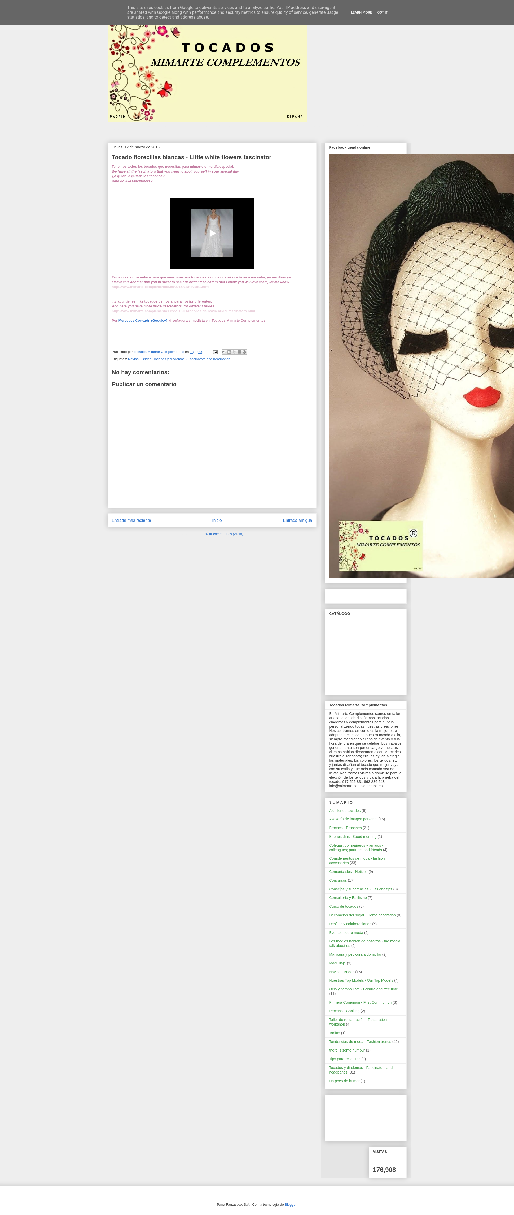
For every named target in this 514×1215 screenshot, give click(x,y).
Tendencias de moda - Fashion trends (360, 1042)
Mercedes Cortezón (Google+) (143, 320)
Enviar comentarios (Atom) (223, 534)
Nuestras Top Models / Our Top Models (361, 980)
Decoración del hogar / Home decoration (362, 915)
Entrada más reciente (131, 520)
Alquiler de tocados (345, 810)
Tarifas (334, 1033)
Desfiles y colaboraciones (350, 924)
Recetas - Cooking (344, 1011)
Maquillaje (337, 963)
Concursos (338, 880)
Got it (382, 12)
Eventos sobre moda (346, 932)
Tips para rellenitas (345, 1059)
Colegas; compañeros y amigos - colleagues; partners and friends (356, 847)
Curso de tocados (343, 906)
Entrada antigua (297, 520)
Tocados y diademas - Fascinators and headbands (191, 359)
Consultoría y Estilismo (348, 897)
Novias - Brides (139, 359)
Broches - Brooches (345, 828)
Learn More (361, 12)
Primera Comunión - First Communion (360, 1002)
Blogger (290, 1205)
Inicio (217, 520)
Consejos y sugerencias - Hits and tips (360, 889)
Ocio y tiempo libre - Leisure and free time (363, 989)
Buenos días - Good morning (353, 836)
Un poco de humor (344, 1081)
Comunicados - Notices (348, 871)
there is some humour (347, 1050)
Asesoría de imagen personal (353, 819)
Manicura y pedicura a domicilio (355, 954)
